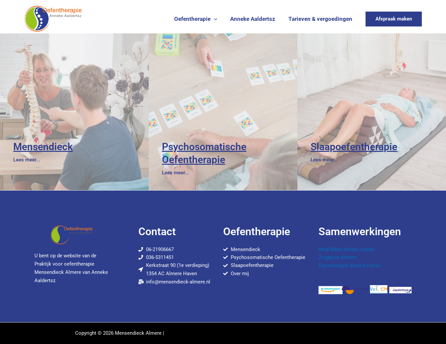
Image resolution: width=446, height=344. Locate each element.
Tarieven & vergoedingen (321, 19)
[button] (218, 19)
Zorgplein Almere (338, 257)
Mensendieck (43, 146)
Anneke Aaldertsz (255, 19)
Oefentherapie (200, 19)
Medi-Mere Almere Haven (346, 249)
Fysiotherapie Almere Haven (350, 265)
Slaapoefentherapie (354, 146)
